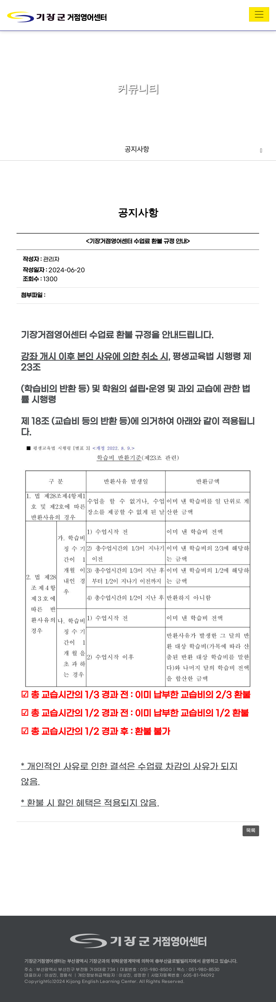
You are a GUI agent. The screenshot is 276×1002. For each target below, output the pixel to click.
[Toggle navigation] (259, 14)
